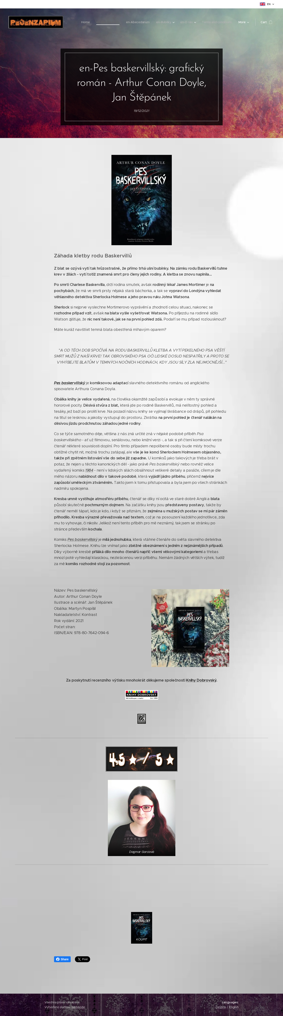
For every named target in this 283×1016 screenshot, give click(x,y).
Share (62, 959)
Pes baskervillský (69, 382)
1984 (89, 470)
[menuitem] (73, 22)
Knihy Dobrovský (201, 680)
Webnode (78, 1007)
